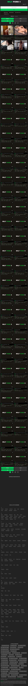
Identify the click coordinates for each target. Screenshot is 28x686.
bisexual (24, 516)
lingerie (25, 52)
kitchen (7, 199)
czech (11, 67)
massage (5, 582)
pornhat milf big (5, 660)
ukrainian (2, 626)
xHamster (12, 66)
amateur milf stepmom (5, 669)
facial (7, 544)
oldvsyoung (6, 595)
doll (7, 536)
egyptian (6, 540)
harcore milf (20, 647)
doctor (22, 534)
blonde (16, 67)
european (2, 68)
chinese (2, 524)
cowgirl (6, 526)
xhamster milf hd (5, 667)
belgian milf (19, 656)
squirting (18, 612)
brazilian (10, 517)
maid (2, 582)
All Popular (11, 12)
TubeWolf (26, 213)
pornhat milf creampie (5, 665)
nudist (2, 590)
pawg (10, 599)
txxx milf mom (13, 647)
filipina (19, 544)
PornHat (26, 360)
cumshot (2, 530)
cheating (21, 523)
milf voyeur (11, 654)
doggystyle (3, 536)
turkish (2, 622)
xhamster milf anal (21, 645)
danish (2, 534)
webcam (7, 318)
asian (2, 510)
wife (25, 126)
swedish (2, 616)
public (7, 600)
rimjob (10, 605)
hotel (2, 560)
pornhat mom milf (11, 656)
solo (2, 53)
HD (20, 470)
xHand (12, 110)
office (2, 595)
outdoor (18, 171)
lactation (16, 141)
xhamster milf (4, 673)
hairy (21, 67)
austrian (15, 510)
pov (22, 599)
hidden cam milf (18, 654)
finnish (2, 546)
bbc (14, 514)
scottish (5, 609)
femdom (11, 544)
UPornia (12, 51)
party (6, 599)
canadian (2, 523)
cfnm (17, 523)
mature (20, 68)
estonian (14, 540)
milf (11, 52)
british (5, 52)
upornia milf (20, 676)
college (11, 524)
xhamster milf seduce (14, 671)
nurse (9, 590)
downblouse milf (4, 658)
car (8, 96)
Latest (21, 18)
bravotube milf (4, 654)
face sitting (3, 544)
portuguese (18, 599)
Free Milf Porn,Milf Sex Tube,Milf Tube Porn (14, 2)
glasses (22, 52)
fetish (16, 544)
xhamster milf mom (4, 649)
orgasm (10, 171)
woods (10, 635)
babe (15, 170)
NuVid (26, 272)
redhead (2, 215)
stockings (6, 215)
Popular (7, 18)
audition (16, 111)
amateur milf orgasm (13, 667)
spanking (10, 612)
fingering (8, 243)
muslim (14, 583)
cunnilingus (7, 530)
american (2, 96)
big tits (2, 52)
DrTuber (26, 316)
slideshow (18, 244)
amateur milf (23, 665)
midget (24, 582)
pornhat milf (3, 656)
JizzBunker (12, 125)
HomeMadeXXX (25, 169)
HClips (26, 51)
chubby (8, 273)
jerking (7, 569)
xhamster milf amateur (22, 660)
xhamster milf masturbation (14, 673)
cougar (8, 52)
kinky (11, 68)
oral (10, 595)
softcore (18, 318)
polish (14, 599)
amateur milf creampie (13, 658)
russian (19, 605)
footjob (14, 546)
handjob (6, 559)
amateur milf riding (22, 658)
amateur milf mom (12, 660)
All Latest (6, 12)
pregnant (2, 600)
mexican (20, 582)
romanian (14, 605)
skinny (18, 609)
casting (10, 523)
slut (19, 465)
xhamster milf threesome (14, 649)
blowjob (6, 517)
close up (6, 170)
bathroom (16, 302)
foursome (19, 546)
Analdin (26, 110)
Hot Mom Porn (18, 12)
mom (17, 53)
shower (11, 361)
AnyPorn (12, 257)
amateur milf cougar (5, 647)
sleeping (22, 609)
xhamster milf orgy (5, 645)
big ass (6, 67)
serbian (10, 609)
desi (11, 534)
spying (14, 612)
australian (10, 510)
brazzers (15, 517)
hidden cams (18, 559)
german (9, 170)
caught (14, 523)
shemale (19, 390)
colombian (15, 524)
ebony (2, 540)
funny (2, 547)
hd (9, 52)
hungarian (11, 560)
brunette (6, 96)
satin (2, 609)
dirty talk (22, 199)
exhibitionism (24, 540)
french (23, 546)
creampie (10, 526)
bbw (18, 317)
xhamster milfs (13, 645)
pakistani (2, 599)
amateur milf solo (23, 671)
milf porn (21, 667)
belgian (7, 516)
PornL (12, 419)
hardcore (10, 559)
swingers (7, 616)
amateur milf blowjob (12, 676)
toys (4, 53)
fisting (6, 546)
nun (5, 590)
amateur (16, 52)
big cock (15, 516)
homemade (7, 68)
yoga (2, 639)
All (7, 470)
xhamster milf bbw (4, 671)
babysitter (6, 514)
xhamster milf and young (15, 669)
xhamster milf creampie (15, 665)
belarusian (2, 516)
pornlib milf (4, 676)
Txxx (12, 198)
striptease (22, 53)
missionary (5, 583)
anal (15, 96)
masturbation (17, 68)
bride (19, 517)
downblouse (11, 536)
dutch (16, 346)
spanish (5, 612)
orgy (18, 595)
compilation (19, 243)
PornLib (12, 272)
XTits (26, 125)
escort (10, 540)
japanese (2, 569)
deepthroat (6, 534)
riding (7, 605)
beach (21, 514)
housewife (6, 560)
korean (10, 573)
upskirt (7, 626)
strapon (2, 613)
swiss (11, 616)
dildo (8, 155)
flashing (10, 546)
